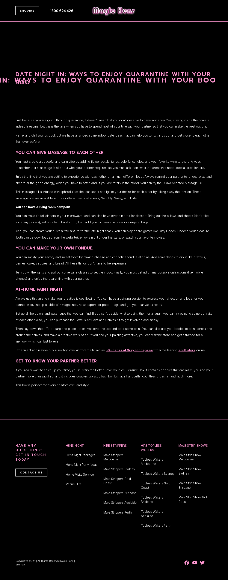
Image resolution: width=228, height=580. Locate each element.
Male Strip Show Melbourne (189, 457)
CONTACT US (31, 472)
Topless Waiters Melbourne (152, 462)
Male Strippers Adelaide (120, 502)
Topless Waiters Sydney (158, 473)
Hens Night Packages (80, 455)
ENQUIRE (27, 10)
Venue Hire (74, 484)
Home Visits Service (80, 474)
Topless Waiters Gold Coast (155, 485)
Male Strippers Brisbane (120, 493)
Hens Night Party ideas (81, 464)
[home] (114, 11)
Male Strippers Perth (117, 512)
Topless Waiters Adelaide (152, 514)
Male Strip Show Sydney (189, 471)
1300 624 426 (61, 11)
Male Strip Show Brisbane (189, 485)
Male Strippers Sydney (119, 469)
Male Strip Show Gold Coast (193, 499)
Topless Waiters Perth (156, 525)
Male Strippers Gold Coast (117, 481)
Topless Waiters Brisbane (152, 499)
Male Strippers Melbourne (113, 457)
